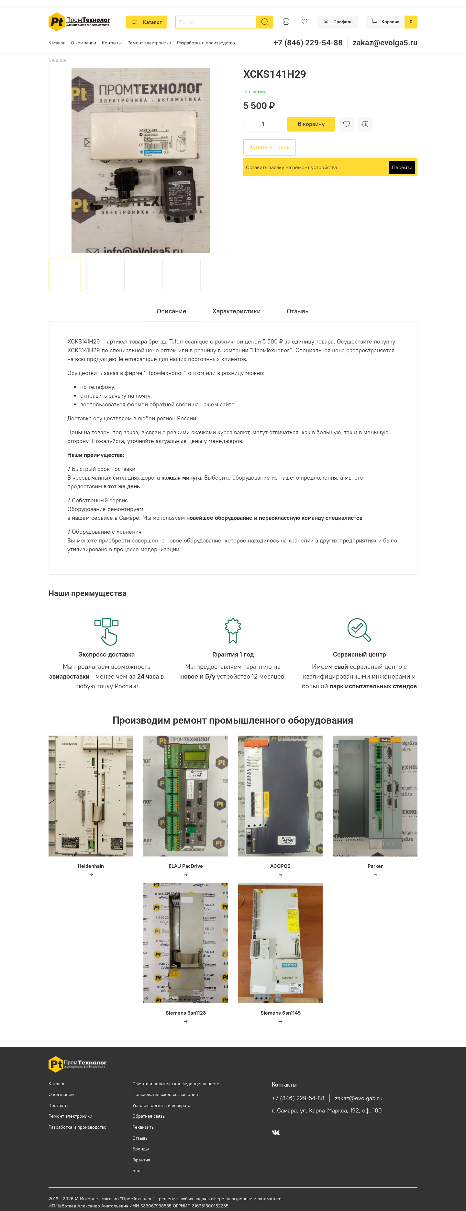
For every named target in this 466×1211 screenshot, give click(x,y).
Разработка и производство (206, 43)
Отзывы (140, 1138)
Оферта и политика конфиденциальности (175, 1084)
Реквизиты (143, 1127)
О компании (83, 43)
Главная (57, 59)
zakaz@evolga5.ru (385, 42)
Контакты (112, 43)
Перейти (402, 167)
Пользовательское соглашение (165, 1094)
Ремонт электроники (149, 43)
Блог (137, 1170)
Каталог (147, 22)
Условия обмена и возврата (161, 1105)
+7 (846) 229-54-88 (308, 42)
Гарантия (141, 1160)
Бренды (140, 1149)
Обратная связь (148, 1116)
